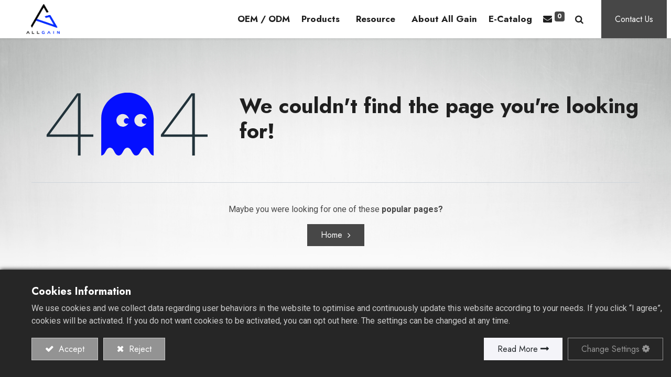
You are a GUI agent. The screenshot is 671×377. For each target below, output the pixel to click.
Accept (70, 349)
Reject (138, 349)
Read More (517, 349)
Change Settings (610, 349)
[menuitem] (267, 19)
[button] (583, 20)
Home (331, 236)
